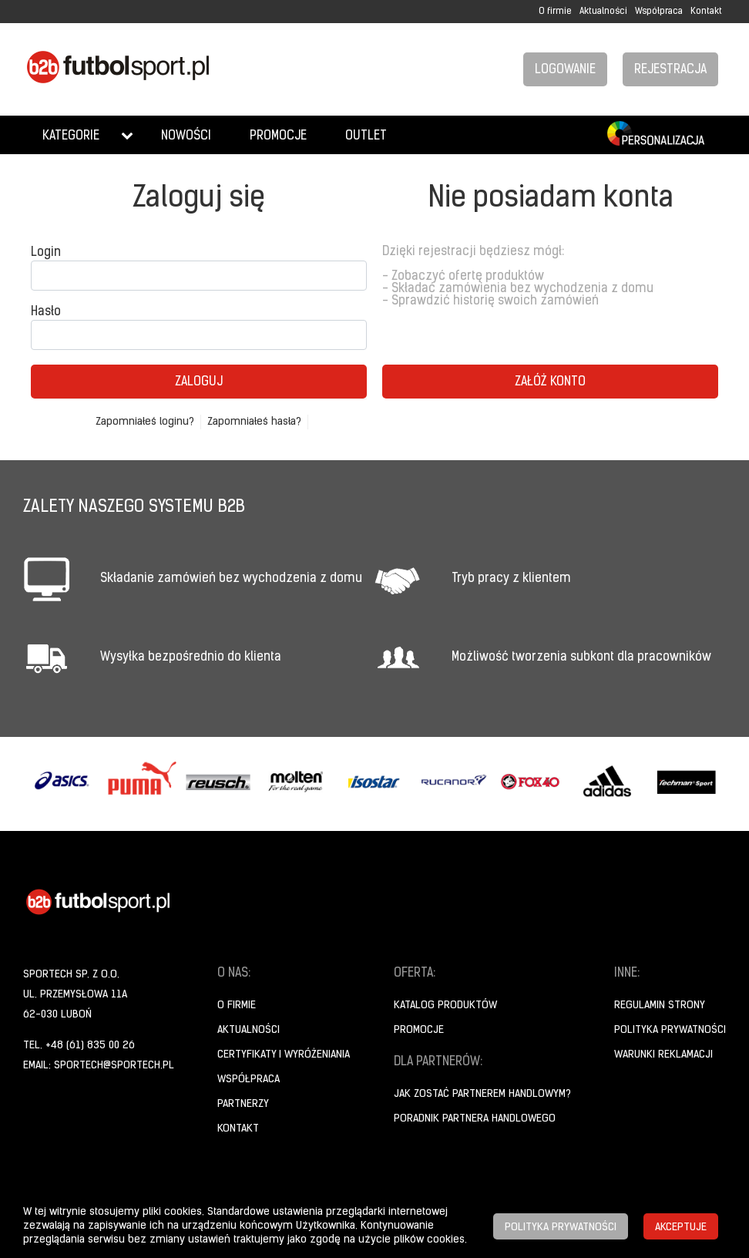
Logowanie (565, 70)
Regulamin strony (659, 1005)
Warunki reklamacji (663, 1055)
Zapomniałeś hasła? (254, 422)
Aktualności (603, 11)
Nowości (186, 136)
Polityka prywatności (670, 1030)
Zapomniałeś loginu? (145, 422)
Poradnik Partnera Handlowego (475, 1119)
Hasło (46, 312)
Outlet (366, 136)
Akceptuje (681, 1227)
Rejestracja (670, 70)
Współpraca (659, 11)
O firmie (555, 11)
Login (46, 253)
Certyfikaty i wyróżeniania (283, 1055)
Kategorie (70, 136)
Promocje (278, 136)
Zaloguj (199, 382)
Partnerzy (243, 1104)
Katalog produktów (445, 1005)
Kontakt (706, 11)
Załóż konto (550, 382)
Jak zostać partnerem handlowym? (482, 1094)
